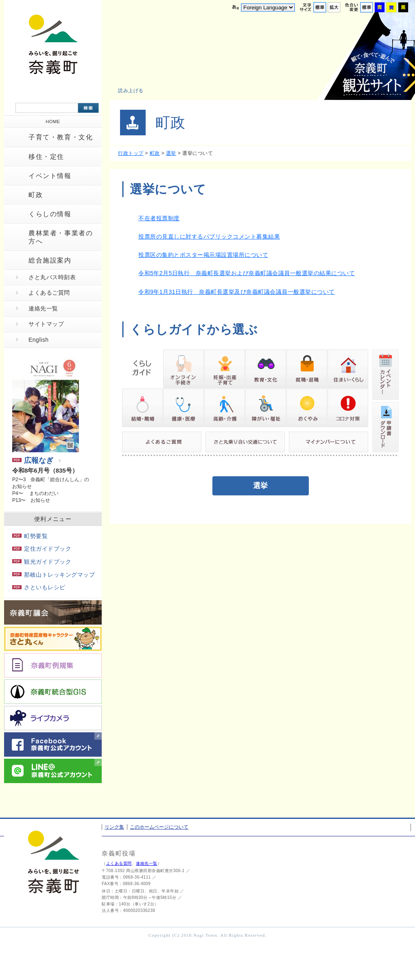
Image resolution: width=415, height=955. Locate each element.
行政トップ (131, 153)
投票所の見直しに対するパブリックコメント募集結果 (209, 236)
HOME (53, 121)
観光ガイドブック (41, 561)
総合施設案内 (50, 260)
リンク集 (114, 827)
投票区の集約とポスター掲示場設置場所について (203, 255)
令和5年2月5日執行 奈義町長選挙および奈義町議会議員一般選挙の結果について (246, 273)
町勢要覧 (30, 536)
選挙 (171, 153)
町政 (35, 194)
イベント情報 (50, 175)
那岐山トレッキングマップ (53, 574)
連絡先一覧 (43, 308)
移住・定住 (46, 156)
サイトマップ (46, 324)
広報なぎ (32, 460)
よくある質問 (119, 863)
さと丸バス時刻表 (52, 277)
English (38, 339)
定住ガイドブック (41, 548)
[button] (135, 90)
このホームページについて (159, 827)
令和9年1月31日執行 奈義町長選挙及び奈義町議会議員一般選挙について (236, 292)
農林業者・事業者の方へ (60, 237)
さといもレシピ (39, 587)
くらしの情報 (50, 214)
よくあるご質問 (49, 292)
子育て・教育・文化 (60, 137)
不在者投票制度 (159, 218)
